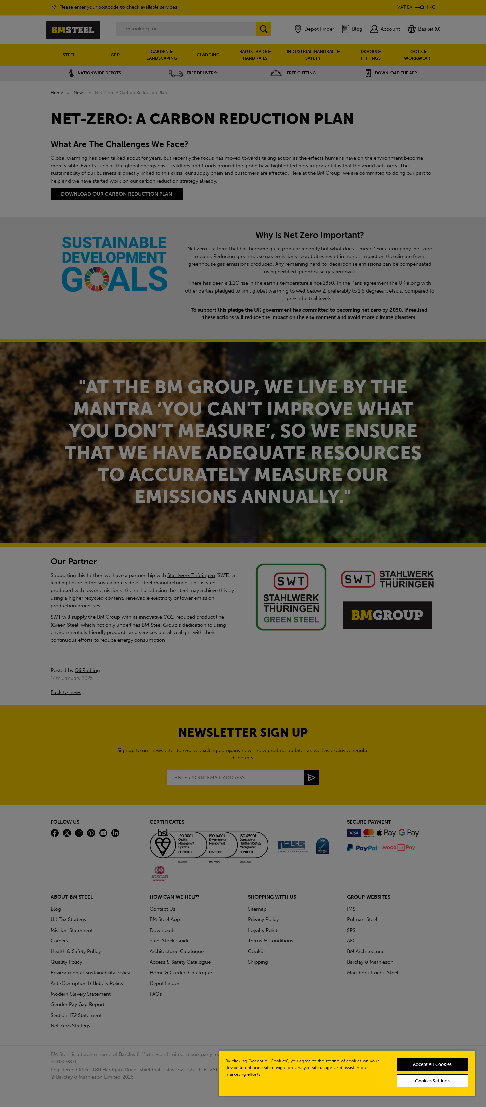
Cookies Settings (432, 1080)
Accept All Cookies (432, 1064)
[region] (347, 1073)
